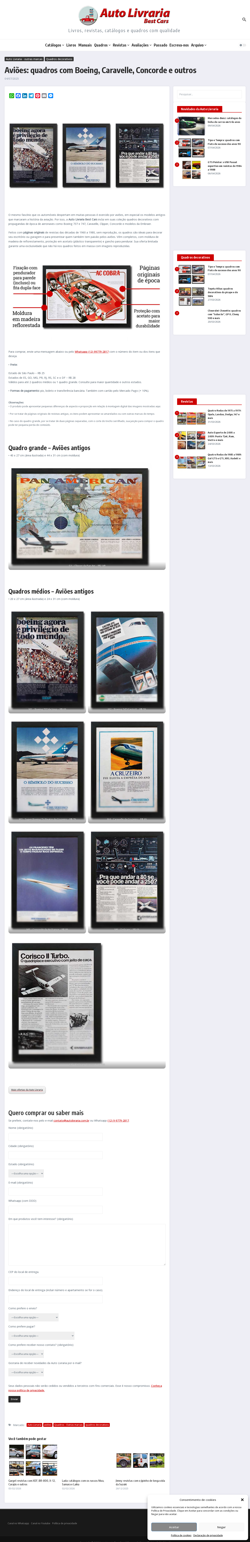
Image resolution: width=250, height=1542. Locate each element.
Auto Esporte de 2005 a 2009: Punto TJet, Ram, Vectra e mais (221, 436)
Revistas (121, 45)
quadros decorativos (97, 1424)
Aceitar (174, 1527)
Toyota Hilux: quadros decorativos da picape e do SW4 (223, 292)
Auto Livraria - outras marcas (24, 59)
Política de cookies (181, 1535)
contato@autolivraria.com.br (71, 1120)
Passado (160, 45)
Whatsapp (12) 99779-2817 (92, 351)
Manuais (85, 45)
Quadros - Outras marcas (68, 1424)
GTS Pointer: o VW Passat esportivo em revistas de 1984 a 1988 (225, 166)
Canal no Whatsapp (18, 1523)
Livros (71, 45)
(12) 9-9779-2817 (118, 1120)
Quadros (102, 45)
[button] (242, 1500)
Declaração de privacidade (208, 1535)
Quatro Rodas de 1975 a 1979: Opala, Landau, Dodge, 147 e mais (224, 414)
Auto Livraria (34, 1424)
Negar (221, 1527)
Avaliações (141, 45)
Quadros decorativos (59, 59)
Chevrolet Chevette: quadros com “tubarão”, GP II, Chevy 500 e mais (224, 314)
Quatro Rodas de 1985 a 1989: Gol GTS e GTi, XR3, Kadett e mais (225, 458)
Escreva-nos (179, 45)
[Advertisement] (209, 218)
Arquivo (198, 45)
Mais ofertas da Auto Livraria (27, 1090)
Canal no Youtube (40, 1523)
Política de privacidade (64, 1523)
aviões (47, 1424)
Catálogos (54, 45)
